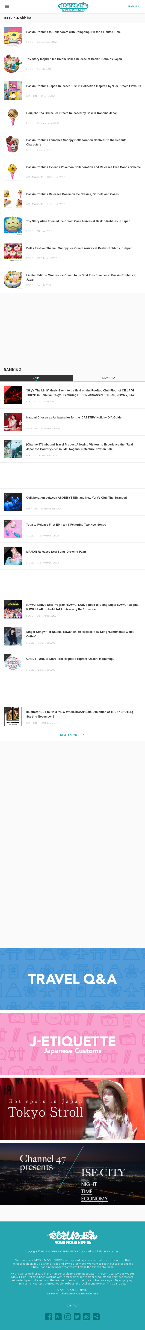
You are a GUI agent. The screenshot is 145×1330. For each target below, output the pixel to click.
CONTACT (72, 1305)
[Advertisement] (72, 329)
